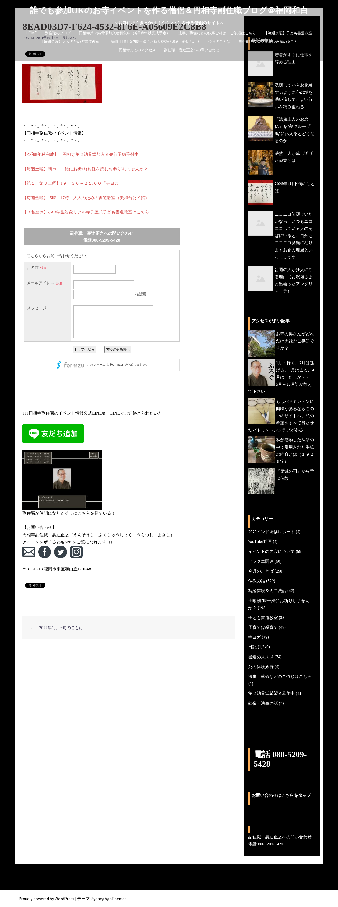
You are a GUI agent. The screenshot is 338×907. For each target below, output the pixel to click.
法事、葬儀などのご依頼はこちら (280, 676)
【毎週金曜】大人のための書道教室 (69, 41)
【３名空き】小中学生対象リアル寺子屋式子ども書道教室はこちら (85, 212)
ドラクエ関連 (261, 561)
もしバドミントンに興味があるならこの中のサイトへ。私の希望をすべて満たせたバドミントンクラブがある (281, 416)
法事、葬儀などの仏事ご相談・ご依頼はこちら (217, 33)
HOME (31, 33)
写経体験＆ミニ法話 (267, 590)
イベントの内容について (271, 551)
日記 (252, 646)
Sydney (97, 898)
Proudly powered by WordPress (46, 898)
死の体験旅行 (261, 666)
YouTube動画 (260, 541)
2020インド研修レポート (271, 531)
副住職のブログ (58, 33)
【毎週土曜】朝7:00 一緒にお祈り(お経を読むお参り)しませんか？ (85, 169)
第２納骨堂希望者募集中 (271, 693)
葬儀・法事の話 (263, 703)
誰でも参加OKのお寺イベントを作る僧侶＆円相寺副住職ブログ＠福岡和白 (169, 10)
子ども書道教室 (263, 617)
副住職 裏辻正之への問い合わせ (191, 50)
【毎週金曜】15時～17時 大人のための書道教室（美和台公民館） (85, 198)
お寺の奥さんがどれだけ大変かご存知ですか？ (295, 341)
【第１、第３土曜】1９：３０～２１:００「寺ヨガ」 (72, 183)
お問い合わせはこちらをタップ (281, 795)
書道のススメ (261, 656)
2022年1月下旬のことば (61, 627)
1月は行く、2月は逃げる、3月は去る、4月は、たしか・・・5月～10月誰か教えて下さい (281, 377)
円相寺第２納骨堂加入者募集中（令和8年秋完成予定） (124, 33)
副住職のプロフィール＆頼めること (268, 41)
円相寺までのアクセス (137, 50)
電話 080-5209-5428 (281, 759)
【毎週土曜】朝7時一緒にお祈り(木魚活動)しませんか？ (153, 41)
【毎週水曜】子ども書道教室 (288, 33)
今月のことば (219, 41)
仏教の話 (256, 580)
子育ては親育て (263, 627)
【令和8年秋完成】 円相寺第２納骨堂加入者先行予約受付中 (80, 154)
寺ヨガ (254, 637)
